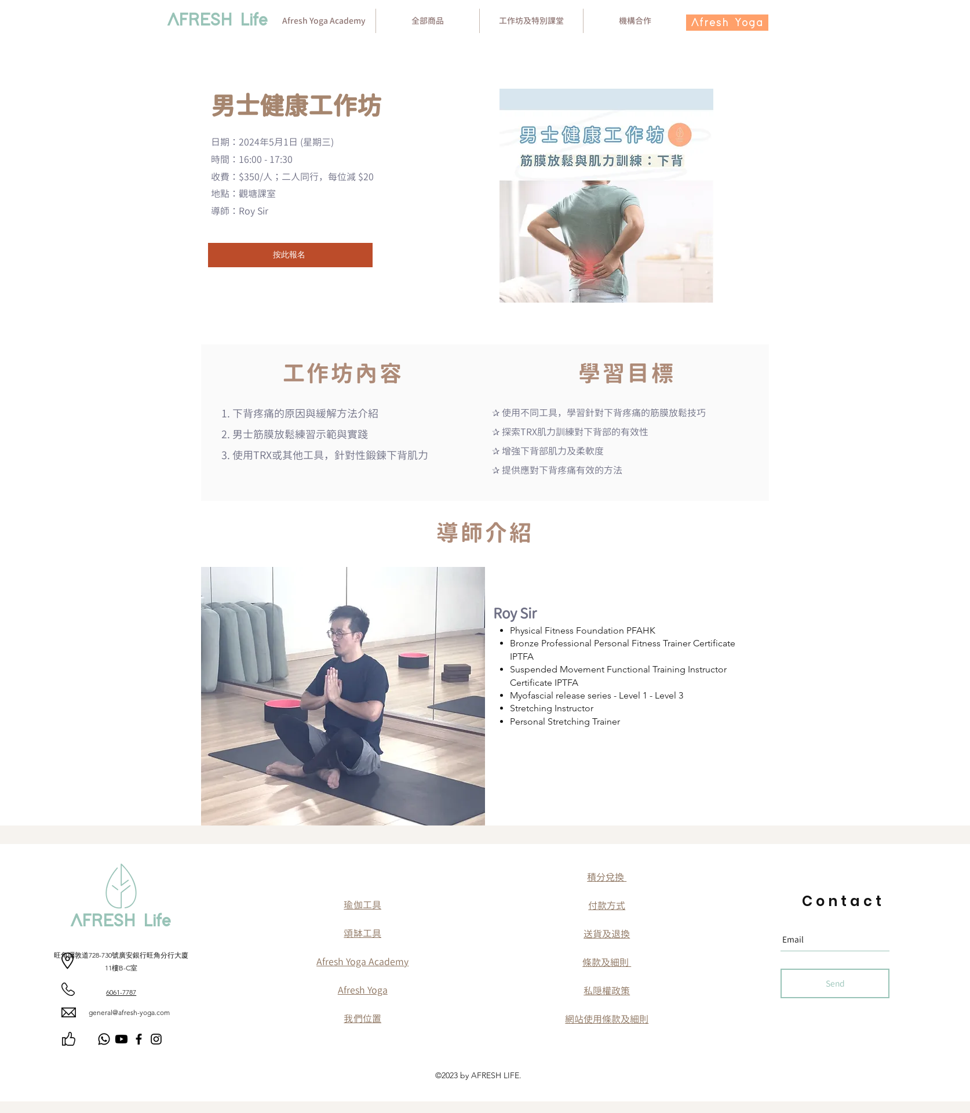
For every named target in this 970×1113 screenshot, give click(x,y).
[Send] (835, 983)
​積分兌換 (606, 877)
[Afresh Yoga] (727, 22)
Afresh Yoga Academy (362, 961)
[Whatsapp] (104, 1039)
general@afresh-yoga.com (129, 1012)
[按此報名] (290, 255)
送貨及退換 (607, 934)
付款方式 (606, 905)
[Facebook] (139, 1039)
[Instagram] (156, 1039)
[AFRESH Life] (217, 21)
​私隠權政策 (607, 990)
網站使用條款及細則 (606, 1019)
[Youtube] (121, 1039)
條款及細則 (606, 962)
